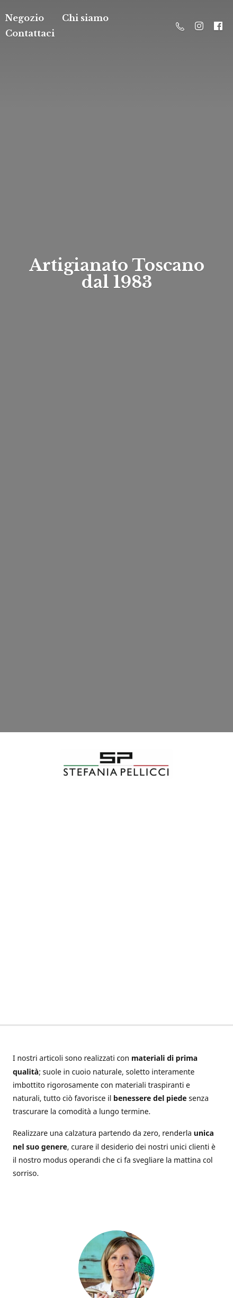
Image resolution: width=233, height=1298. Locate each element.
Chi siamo (85, 18)
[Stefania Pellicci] (116, 764)
